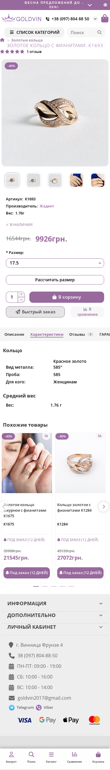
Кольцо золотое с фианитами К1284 (74, 507)
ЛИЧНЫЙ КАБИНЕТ (55, 626)
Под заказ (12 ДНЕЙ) (27, 572)
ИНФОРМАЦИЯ (55, 603)
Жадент (47, 206)
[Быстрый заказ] (35, 311)
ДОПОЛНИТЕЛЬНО (55, 615)
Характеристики (46, 334)
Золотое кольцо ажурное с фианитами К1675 (25, 510)
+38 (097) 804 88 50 (66, 19)
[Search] (86, 32)
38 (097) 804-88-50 (37, 655)
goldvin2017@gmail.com (44, 698)
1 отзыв (21, 51)
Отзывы (81, 334)
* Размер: (15, 252)
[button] (104, 507)
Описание (14, 334)
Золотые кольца (27, 40)
